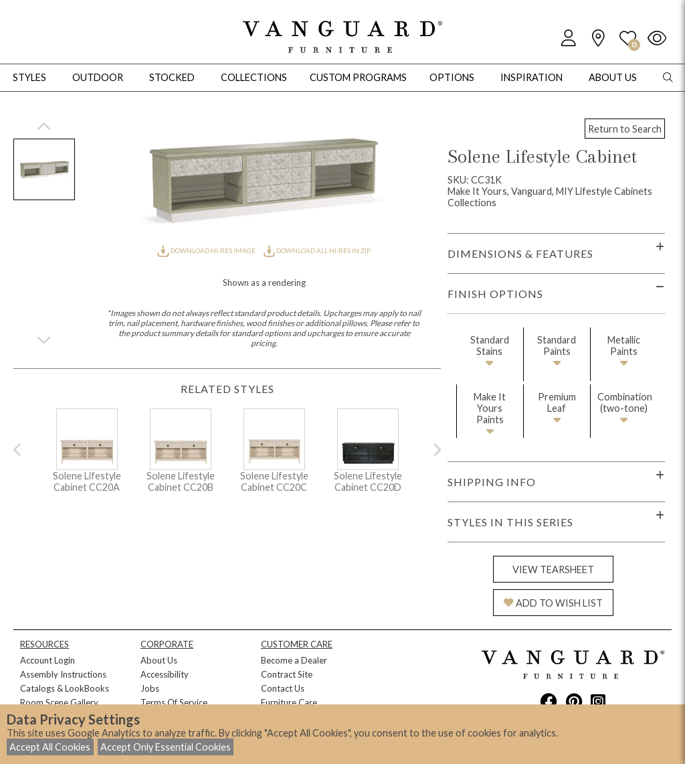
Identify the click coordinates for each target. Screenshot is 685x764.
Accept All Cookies (49, 747)
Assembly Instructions (63, 674)
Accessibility (164, 674)
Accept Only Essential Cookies (165, 747)
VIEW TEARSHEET (553, 569)
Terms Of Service (173, 702)
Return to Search (625, 129)
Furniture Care (289, 702)
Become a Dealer (294, 660)
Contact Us (282, 688)
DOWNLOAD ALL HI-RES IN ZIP (317, 250)
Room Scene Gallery (59, 702)
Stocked (172, 77)
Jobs (149, 688)
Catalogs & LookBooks (64, 688)
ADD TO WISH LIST (553, 603)
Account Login (47, 660)
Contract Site (286, 674)
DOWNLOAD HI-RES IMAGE (206, 250)
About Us (158, 660)
